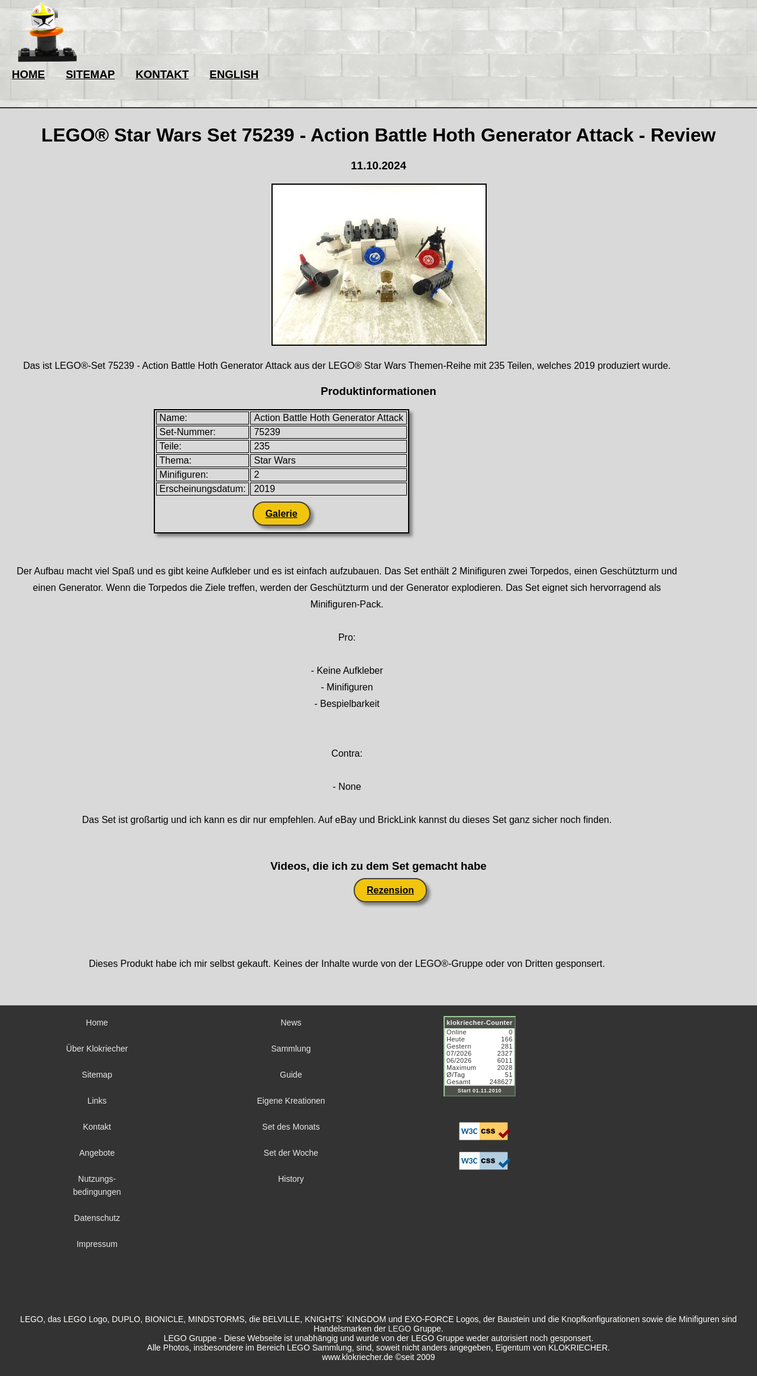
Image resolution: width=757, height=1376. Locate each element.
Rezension (390, 890)
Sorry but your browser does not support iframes (485, 1063)
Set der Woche (291, 1153)
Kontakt (97, 1126)
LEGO (399, 1328)
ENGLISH (233, 74)
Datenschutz (97, 1218)
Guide (291, 1074)
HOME (28, 74)
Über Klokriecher (97, 1048)
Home (97, 1022)
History (291, 1179)
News (290, 1022)
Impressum (96, 1244)
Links (97, 1100)
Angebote (97, 1153)
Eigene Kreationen (291, 1100)
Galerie (281, 514)
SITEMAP (90, 74)
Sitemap (97, 1074)
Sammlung (291, 1048)
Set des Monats (290, 1126)
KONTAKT (162, 74)
